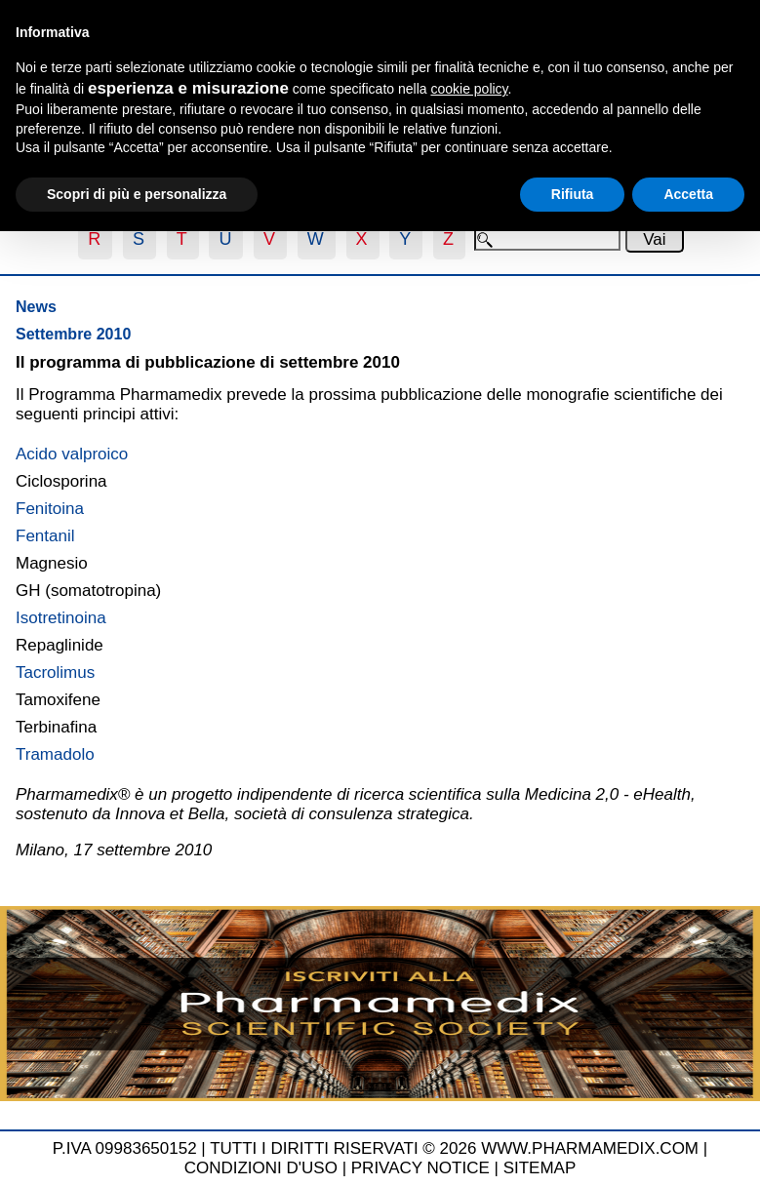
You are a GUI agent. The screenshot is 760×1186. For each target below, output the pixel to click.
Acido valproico (72, 454)
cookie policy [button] (468, 89)
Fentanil (45, 536)
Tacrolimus (55, 672)
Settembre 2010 (73, 334)
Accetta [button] (688, 194)
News (36, 306)
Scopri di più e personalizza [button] (136, 194)
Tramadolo (55, 754)
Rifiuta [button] (572, 194)
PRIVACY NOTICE (420, 1168)
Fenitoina (50, 508)
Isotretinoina (61, 618)
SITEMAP (540, 1168)
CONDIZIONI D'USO (261, 1168)
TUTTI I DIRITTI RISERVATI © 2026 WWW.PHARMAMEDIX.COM (454, 1148)
